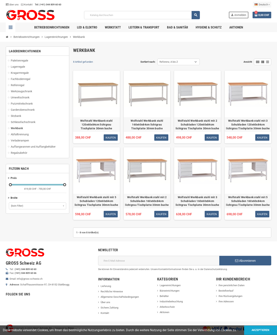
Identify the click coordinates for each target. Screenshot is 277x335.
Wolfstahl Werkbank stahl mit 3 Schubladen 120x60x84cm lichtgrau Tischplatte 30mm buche (248, 124)
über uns (12, 4)
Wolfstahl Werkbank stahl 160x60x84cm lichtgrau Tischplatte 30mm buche (147, 124)
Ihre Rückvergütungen (230, 296)
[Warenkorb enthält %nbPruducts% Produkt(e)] (262, 15)
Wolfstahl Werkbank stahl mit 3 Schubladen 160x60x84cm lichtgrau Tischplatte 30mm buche (197, 201)
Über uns (105, 302)
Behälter (164, 296)
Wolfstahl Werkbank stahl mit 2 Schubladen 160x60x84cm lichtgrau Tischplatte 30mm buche (147, 201)
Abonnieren (245, 261)
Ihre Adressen (226, 301)
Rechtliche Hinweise (112, 291)
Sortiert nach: (147, 61)
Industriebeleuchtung (171, 301)
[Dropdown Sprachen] (262, 4)
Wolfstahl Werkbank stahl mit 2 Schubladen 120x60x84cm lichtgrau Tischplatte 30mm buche (197, 124)
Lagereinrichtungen (170, 285)
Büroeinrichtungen (169, 290)
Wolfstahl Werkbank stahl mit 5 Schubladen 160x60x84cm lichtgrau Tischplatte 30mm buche (248, 201)
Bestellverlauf (226, 290)
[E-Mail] (158, 260)
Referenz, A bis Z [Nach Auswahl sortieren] (168, 61)
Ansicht (248, 61)
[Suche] (141, 15)
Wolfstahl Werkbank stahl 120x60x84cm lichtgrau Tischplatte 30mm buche (96, 124)
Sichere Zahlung (109, 307)
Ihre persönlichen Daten (231, 285)
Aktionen (164, 312)
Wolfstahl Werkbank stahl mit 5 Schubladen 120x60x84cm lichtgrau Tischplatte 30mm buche (96, 201)
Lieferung (106, 286)
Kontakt (27, 4)
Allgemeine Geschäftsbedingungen (120, 296)
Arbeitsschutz (167, 306)
